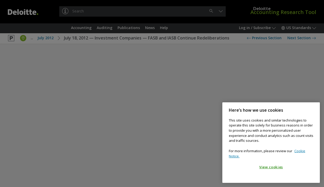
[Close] (313, 110)
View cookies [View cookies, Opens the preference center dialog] (271, 167)
